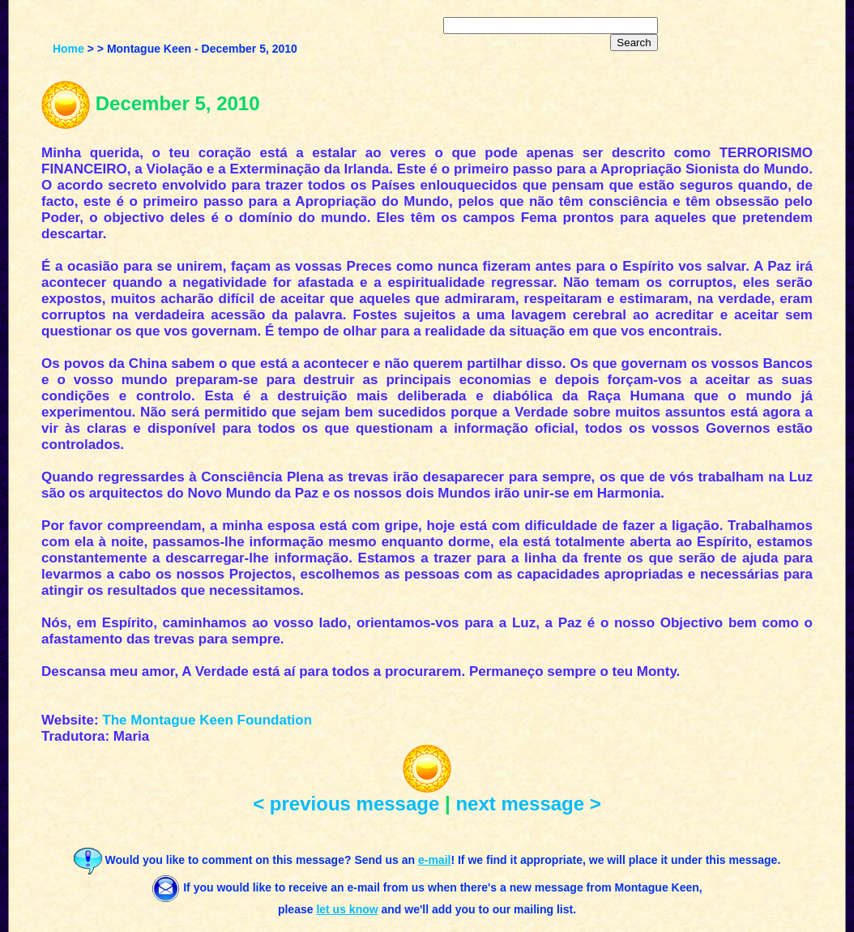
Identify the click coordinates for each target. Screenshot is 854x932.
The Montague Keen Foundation (207, 720)
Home (68, 48)
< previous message (346, 803)
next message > (527, 803)
